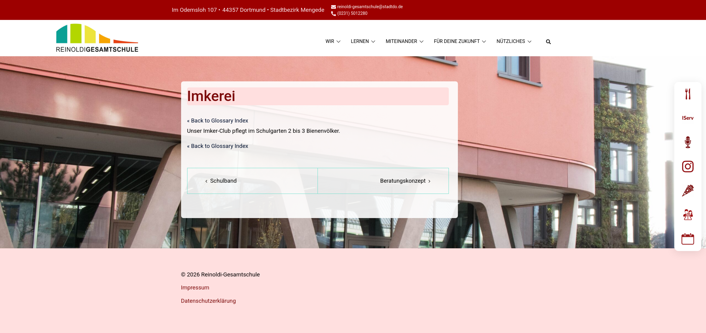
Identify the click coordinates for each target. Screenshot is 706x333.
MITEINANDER (401, 41)
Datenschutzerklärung (209, 300)
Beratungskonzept (402, 181)
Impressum (195, 287)
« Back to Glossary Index (218, 120)
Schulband (223, 181)
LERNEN (360, 41)
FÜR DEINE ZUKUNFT (457, 41)
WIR (329, 41)
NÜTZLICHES (511, 41)
